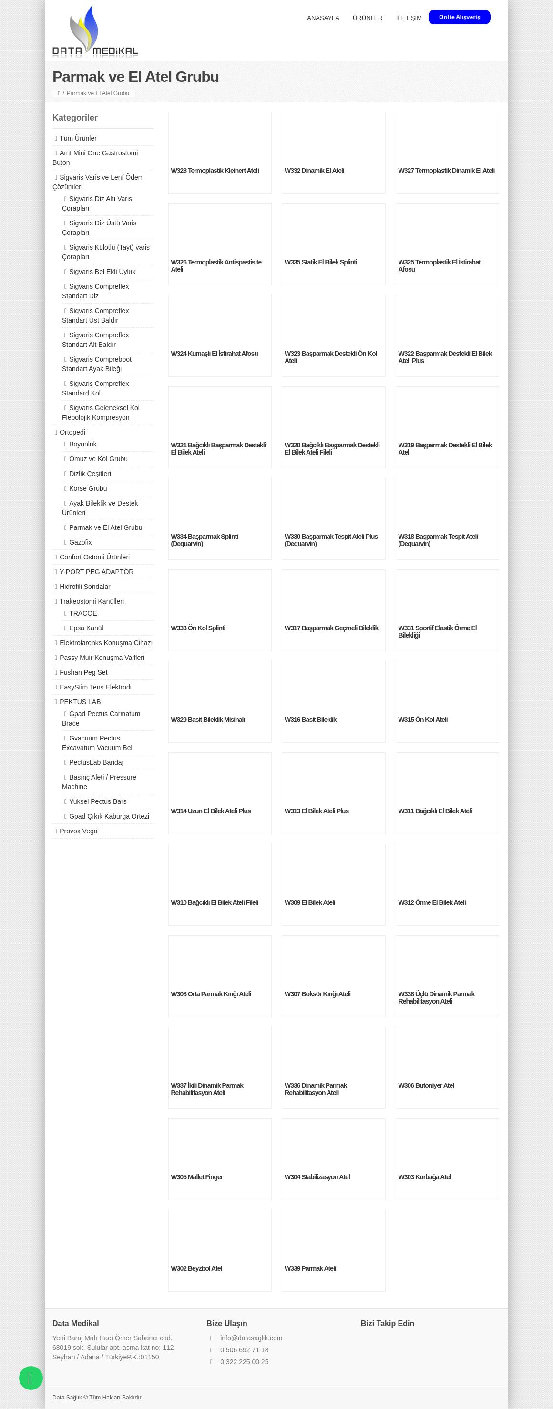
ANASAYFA (323, 17)
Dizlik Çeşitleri (90, 473)
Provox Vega (78, 831)
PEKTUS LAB (80, 702)
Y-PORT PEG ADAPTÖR (96, 572)
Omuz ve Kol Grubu (98, 459)
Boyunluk (83, 444)
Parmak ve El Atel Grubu (105, 527)
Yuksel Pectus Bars (98, 801)
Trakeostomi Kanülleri (92, 601)
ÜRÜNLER (368, 17)
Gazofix (80, 542)
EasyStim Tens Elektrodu (96, 687)
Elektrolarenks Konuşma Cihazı (106, 643)
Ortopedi (72, 432)
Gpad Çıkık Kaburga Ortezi (109, 816)
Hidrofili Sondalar (85, 586)
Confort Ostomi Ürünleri (95, 557)
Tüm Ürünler (78, 138)
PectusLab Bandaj (96, 762)
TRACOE (83, 613)
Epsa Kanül (86, 628)
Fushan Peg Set (83, 672)
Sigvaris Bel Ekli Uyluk (102, 271)
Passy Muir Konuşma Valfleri (102, 657)
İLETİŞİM (409, 17)
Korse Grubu (88, 488)
